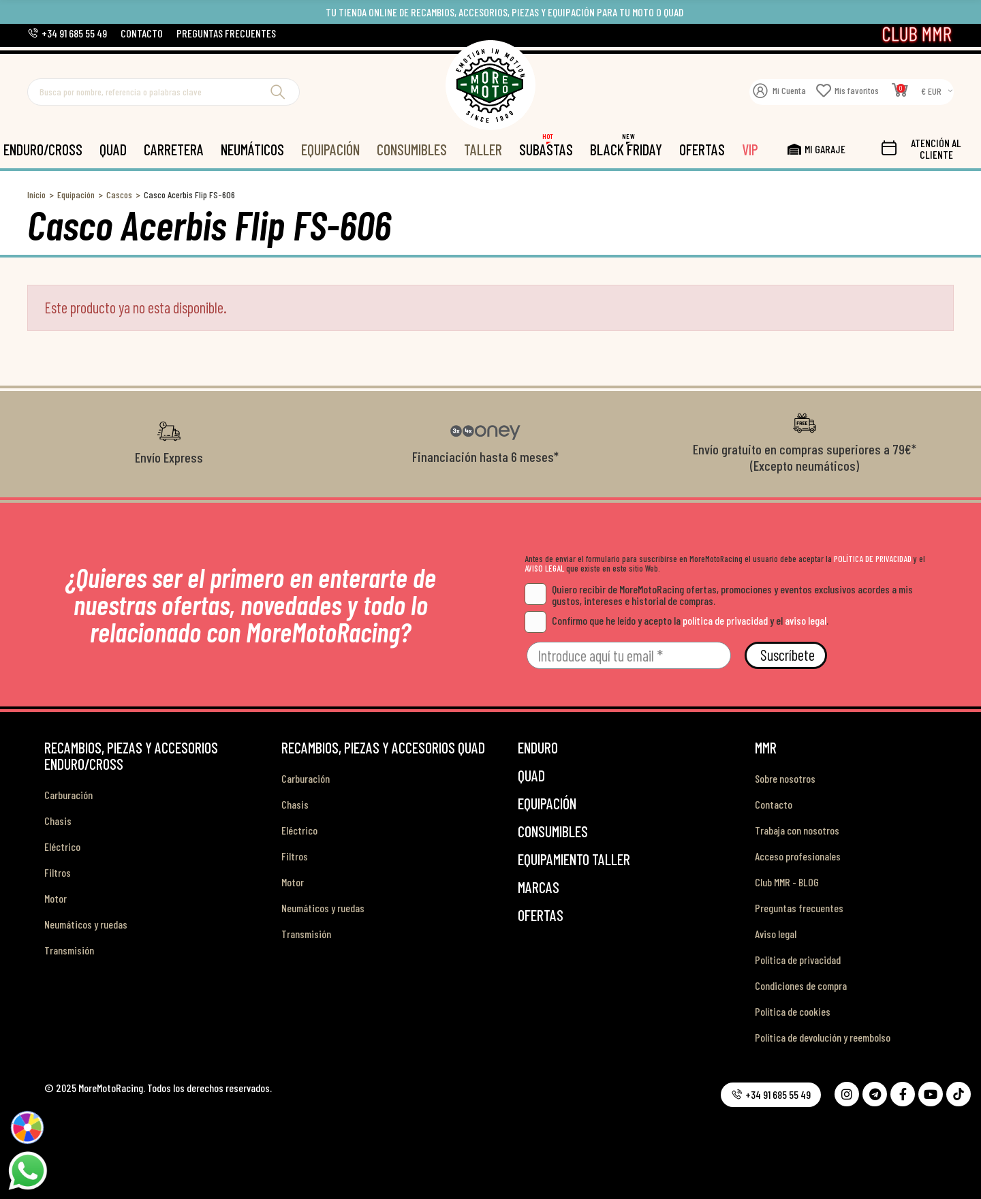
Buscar (278, 92)
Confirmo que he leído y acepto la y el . (676, 620)
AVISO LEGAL (544, 568)
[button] (67, 33)
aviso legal (805, 620)
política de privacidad (725, 620)
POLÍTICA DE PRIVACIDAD (873, 558)
